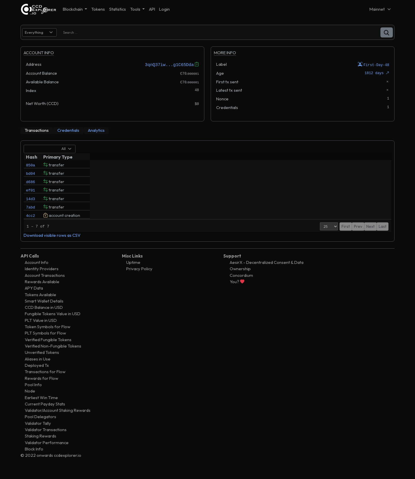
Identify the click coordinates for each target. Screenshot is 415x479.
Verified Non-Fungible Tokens (53, 355)
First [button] (340, 235)
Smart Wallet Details (44, 310)
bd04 (30, 174)
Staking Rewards (40, 445)
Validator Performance (47, 452)
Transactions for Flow (45, 381)
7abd (30, 213)
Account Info (36, 272)
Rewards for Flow (41, 387)
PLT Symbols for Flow (45, 342)
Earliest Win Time (41, 407)
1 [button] (361, 235)
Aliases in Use (37, 368)
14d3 (30, 203)
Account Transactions (45, 285)
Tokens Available (40, 304)
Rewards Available (42, 291)
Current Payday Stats (45, 413)
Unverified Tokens (42, 362)
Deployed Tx (37, 374)
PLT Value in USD (41, 330)
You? (237, 291)
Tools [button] (135, 9)
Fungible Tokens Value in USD (52, 323)
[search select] (39, 32)
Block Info (34, 458)
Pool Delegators (40, 426)
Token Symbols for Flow (47, 336)
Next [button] (370, 235)
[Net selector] (380, 9)
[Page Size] (323, 236)
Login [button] (164, 9)
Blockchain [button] (73, 9)
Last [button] (382, 235)
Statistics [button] (117, 9)
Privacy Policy (139, 278)
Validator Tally (38, 432)
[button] (386, 32)
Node (30, 400)
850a (30, 164)
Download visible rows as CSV (52, 245)
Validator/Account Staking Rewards (57, 420)
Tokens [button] (98, 9)
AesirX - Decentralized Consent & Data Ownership (266, 275)
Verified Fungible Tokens (48, 349)
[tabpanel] (207, 195)
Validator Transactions (46, 439)
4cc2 (30, 223)
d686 (30, 184)
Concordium (241, 285)
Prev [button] (352, 235)
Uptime (133, 272)
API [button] (152, 9)
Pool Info (33, 394)
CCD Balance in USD (44, 317)
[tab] (36, 130)
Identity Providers (42, 278)
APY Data (34, 297)
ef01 (30, 194)
